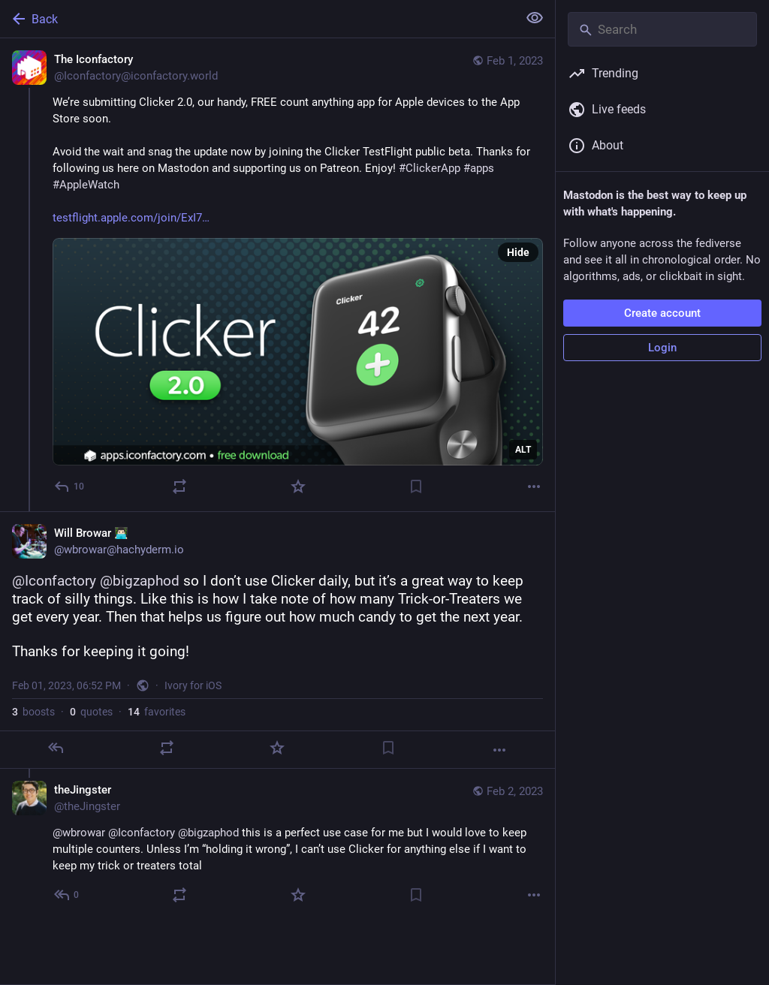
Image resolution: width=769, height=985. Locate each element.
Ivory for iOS (193, 685)
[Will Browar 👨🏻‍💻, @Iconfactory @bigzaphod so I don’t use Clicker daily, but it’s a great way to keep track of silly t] (277, 640)
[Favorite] (298, 486)
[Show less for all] (534, 18)
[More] (534, 486)
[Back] (257, 19)
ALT (523, 449)
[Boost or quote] (179, 486)
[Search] (662, 29)
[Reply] (70, 486)
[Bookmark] (416, 486)
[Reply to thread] (67, 895)
